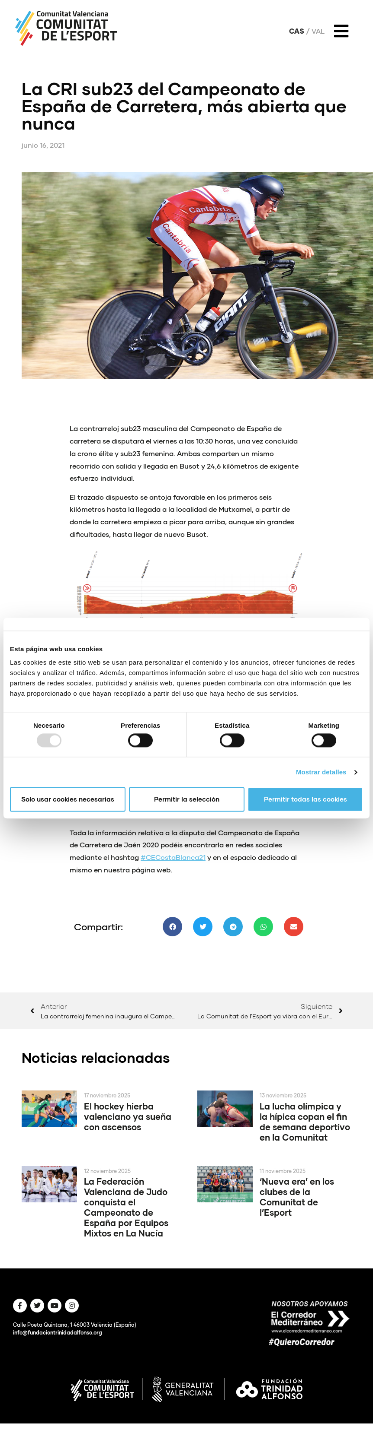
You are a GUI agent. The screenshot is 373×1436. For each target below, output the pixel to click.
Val (318, 31)
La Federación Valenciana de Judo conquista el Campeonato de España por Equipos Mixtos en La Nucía (126, 1207)
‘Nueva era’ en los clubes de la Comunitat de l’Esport (297, 1196)
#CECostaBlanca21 (173, 857)
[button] (172, 926)
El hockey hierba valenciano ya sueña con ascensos (127, 1116)
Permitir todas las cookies (305, 799)
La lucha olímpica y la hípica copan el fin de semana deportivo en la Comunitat (305, 1121)
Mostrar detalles (321, 772)
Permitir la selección (186, 799)
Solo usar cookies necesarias (67, 799)
